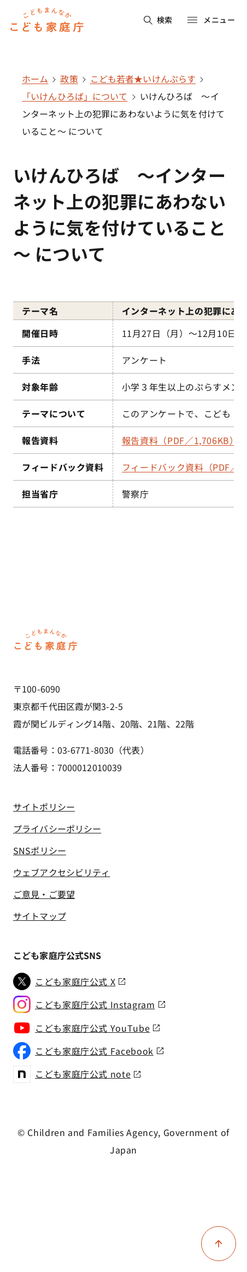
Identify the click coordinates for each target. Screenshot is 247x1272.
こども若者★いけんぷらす (143, 78)
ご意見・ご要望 (44, 894)
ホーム (35, 78)
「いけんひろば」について (75, 96)
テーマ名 (40, 310)
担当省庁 (40, 493)
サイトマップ (39, 915)
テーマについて (53, 413)
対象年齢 (40, 386)
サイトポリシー (44, 806)
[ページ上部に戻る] (218, 1243)
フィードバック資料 (63, 467)
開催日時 (40, 333)
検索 (158, 19)
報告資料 (40, 440)
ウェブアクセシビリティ (61, 872)
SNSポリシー (39, 850)
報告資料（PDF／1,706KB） (180, 440)
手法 (31, 359)
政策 (69, 78)
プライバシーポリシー (57, 828)
